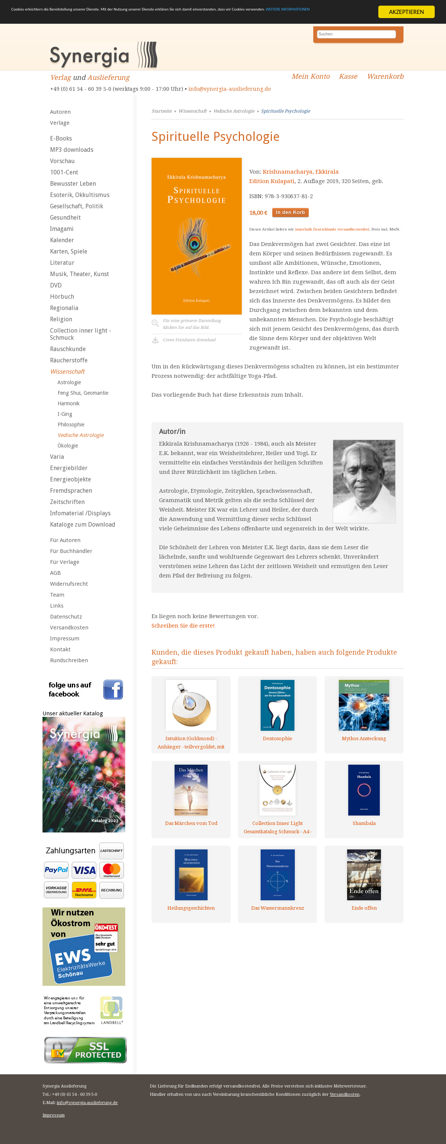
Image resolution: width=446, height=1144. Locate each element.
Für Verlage (64, 562)
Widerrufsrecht (69, 583)
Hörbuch (62, 296)
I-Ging (65, 414)
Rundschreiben (69, 660)
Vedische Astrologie (80, 435)
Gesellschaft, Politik (76, 206)
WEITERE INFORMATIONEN (100, 19)
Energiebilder (69, 468)
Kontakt (60, 649)
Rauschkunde (68, 349)
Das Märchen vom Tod (191, 823)
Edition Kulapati (271, 181)
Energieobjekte (70, 479)
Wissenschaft (67, 371)
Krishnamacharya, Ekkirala (301, 171)
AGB (55, 573)
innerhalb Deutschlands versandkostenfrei (332, 229)
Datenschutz (66, 616)
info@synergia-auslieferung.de (229, 89)
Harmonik (69, 403)
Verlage (60, 122)
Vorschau (62, 161)
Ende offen (364, 908)
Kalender (62, 240)
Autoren (60, 111)
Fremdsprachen (71, 490)
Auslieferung (108, 77)
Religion (61, 319)
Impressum (64, 638)
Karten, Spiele (68, 251)
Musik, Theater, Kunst (79, 274)
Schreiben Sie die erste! (183, 625)
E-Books (61, 138)
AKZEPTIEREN (406, 12)
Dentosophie (277, 738)
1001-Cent (64, 172)
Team (57, 594)
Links (57, 605)
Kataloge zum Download (82, 524)
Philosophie (71, 425)
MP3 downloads (71, 149)
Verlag (60, 77)
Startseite (161, 111)
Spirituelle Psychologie (285, 111)
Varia (57, 456)
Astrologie (69, 382)
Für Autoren (65, 540)
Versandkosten (69, 627)
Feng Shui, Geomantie (83, 393)
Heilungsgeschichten (191, 908)
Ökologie (68, 446)
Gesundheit (65, 217)
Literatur (62, 262)
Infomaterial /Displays (80, 513)
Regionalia (64, 308)
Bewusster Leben (73, 183)
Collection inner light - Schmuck (80, 334)
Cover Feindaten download (189, 340)
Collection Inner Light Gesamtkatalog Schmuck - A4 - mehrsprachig (278, 827)
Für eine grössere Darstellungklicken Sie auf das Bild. (192, 324)
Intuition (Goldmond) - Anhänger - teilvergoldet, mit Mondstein (191, 743)
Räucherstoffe (69, 360)
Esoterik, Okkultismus (79, 195)
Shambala (364, 823)
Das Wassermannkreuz (277, 908)
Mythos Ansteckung (364, 738)
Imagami (62, 228)
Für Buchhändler (71, 551)
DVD (56, 285)
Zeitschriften (67, 502)
